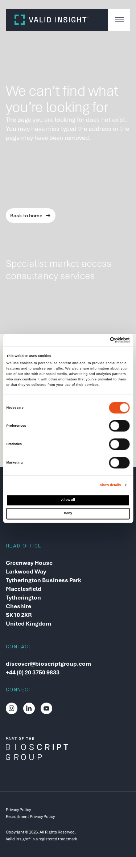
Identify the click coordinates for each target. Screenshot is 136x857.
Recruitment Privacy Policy (30, 816)
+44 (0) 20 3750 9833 (32, 672)
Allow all (68, 500)
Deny (68, 513)
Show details (110, 485)
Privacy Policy (18, 809)
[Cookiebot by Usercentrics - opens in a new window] (98, 340)
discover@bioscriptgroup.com (48, 664)
